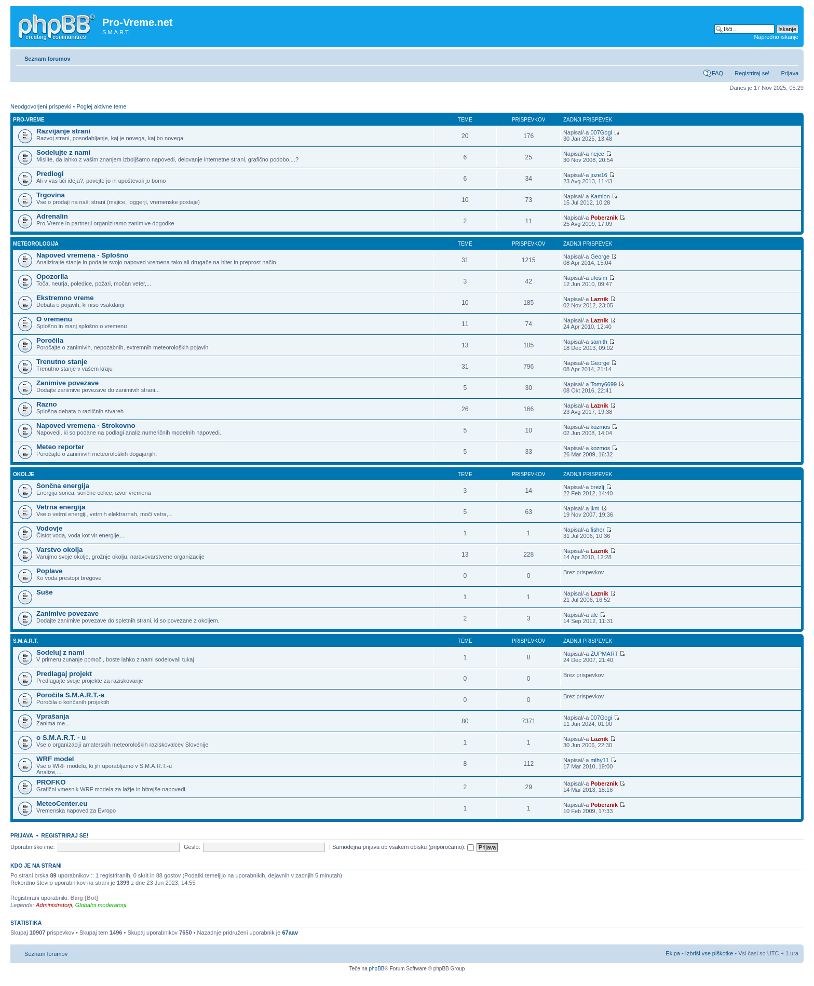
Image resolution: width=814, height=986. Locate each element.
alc (594, 615)
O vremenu (54, 319)
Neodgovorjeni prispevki (40, 106)
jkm (594, 508)
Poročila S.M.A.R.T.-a (70, 695)
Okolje (23, 474)
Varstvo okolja (59, 549)
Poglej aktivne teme (101, 106)
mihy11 (599, 760)
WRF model (55, 759)
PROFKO (50, 782)
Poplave (49, 571)
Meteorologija (36, 244)
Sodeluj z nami (60, 652)
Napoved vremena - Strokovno (85, 425)
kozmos (600, 427)
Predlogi (50, 174)
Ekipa (673, 953)
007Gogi (601, 132)
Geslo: (192, 847)
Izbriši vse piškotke (710, 953)
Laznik (599, 299)
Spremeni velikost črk (790, 56)
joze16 (598, 175)
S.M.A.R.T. (25, 641)
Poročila (49, 340)
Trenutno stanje (61, 362)
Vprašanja (52, 716)
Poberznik (604, 217)
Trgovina (50, 195)
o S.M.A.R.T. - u (61, 737)
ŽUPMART (604, 654)
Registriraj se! (752, 73)
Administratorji (54, 905)
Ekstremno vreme (65, 298)
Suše (44, 592)
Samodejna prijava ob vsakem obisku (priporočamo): (403, 847)
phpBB (376, 968)
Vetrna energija (61, 507)
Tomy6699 (603, 384)
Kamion (599, 196)
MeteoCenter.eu (61, 803)
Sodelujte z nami (63, 152)
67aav (290, 932)
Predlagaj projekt (64, 674)
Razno (46, 404)
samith (598, 342)
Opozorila (52, 276)
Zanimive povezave (67, 383)
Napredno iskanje (776, 37)
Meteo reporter (60, 447)
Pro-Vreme (29, 120)
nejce (597, 154)
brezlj (597, 487)
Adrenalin (52, 216)
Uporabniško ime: (32, 847)
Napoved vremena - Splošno (82, 255)
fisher (597, 529)
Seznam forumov (47, 59)
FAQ (717, 73)
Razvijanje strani (63, 131)
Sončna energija (62, 486)
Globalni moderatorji (100, 905)
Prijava (789, 73)
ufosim (598, 278)
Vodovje (49, 528)
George (599, 256)
